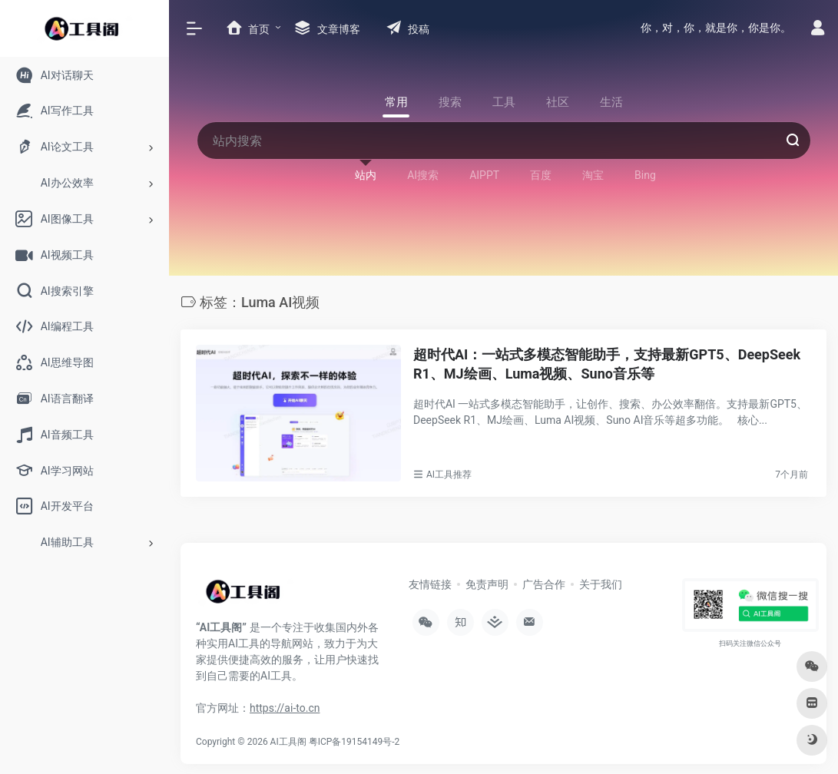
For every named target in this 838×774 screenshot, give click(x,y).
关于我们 (600, 582)
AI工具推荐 (449, 472)
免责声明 (486, 582)
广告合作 (543, 582)
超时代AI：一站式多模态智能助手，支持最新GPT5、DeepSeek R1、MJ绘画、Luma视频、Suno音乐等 (606, 362)
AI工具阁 (288, 739)
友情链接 (430, 582)
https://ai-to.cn (285, 706)
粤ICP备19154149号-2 (354, 739)
